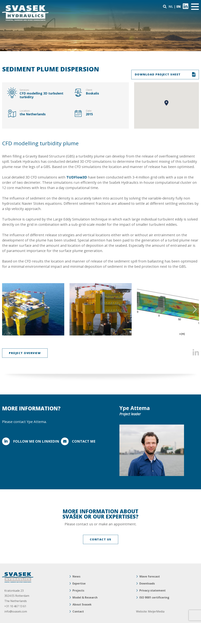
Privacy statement (152, 590)
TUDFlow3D (76, 177)
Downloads (147, 583)
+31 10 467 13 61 (15, 606)
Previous (7, 309)
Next (194, 309)
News (76, 576)
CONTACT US (100, 539)
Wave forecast (149, 576)
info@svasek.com (15, 611)
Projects (78, 590)
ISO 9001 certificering (154, 597)
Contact (78, 611)
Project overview (25, 353)
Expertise (79, 583)
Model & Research (85, 597)
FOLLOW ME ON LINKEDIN (36, 441)
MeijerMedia (156, 611)
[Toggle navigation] (195, 7)
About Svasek (82, 604)
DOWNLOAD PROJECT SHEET (158, 74)
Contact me (83, 441)
